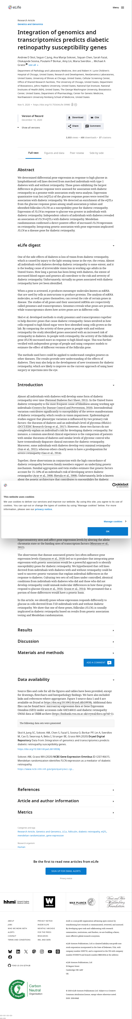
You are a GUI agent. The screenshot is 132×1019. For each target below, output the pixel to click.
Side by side (97, 153)
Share (75, 126)
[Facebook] (10, 958)
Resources (43, 936)
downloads (89, 137)
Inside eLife (43, 924)
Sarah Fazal (100, 57)
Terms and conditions (19, 940)
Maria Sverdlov (82, 61)
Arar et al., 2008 (43, 476)
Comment (96, 127)
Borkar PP (87, 733)
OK (108, 531)
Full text (33, 153)
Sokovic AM (43, 733)
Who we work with (17, 928)
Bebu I (47, 736)
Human (21, 847)
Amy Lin (67, 61)
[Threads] (58, 953)
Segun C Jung (44, 57)
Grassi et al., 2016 (52, 589)
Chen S (55, 733)
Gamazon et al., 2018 (52, 559)
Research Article (26, 20)
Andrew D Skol (26, 57)
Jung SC (30, 733)
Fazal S (65, 733)
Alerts (11, 932)
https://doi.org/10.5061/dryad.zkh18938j (68, 702)
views (72, 137)
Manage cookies (113, 521)
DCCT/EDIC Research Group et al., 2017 (42, 427)
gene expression (55, 835)
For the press (44, 932)
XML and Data (44, 940)
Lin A (97, 733)
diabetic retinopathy (89, 831)
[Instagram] (42, 953)
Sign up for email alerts (66, 871)
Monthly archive (46, 928)
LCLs (64, 831)
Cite (97, 117)
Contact (12, 936)
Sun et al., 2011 (28, 449)
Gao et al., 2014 (51, 453)
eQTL (103, 831)
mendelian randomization (31, 835)
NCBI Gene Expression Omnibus (72, 757)
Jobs (10, 924)
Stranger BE (59, 736)
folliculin (72, 831)
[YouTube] (50, 953)
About (11, 921)
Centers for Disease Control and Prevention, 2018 (62, 408)
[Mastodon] (34, 953)
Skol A (21, 733)
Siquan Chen (84, 57)
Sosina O (75, 733)
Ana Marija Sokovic (64, 57)
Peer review (77, 153)
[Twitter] (26, 953)
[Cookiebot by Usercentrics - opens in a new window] (114, 485)
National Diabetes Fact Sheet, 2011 (66, 400)
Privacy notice (66, 878)
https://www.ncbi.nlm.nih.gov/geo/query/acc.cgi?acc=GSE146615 (46, 769)
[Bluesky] (10, 953)
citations (105, 137)
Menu (116, 8)
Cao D (24, 736)
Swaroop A (35, 736)
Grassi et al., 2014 (74, 589)
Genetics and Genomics (30, 24)
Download (77, 117)
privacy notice (43, 509)
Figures (54, 153)
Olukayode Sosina (28, 61)
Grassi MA (74, 736)
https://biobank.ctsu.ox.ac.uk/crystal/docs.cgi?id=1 (82, 714)
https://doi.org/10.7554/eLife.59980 (51, 104)
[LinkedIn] (18, 953)
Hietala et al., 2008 (65, 476)
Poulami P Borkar (50, 61)
